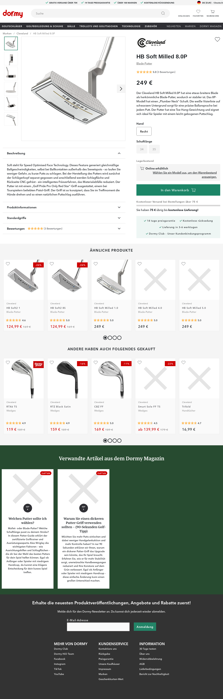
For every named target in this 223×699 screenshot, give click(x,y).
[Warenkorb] (212, 13)
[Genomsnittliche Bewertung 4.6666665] (189, 423)
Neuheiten (174, 26)
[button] (184, 12)
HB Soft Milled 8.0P (44, 33)
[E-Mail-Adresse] (98, 626)
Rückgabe (104, 653)
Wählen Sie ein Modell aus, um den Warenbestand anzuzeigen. (185, 175)
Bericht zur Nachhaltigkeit (154, 674)
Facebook (59, 658)
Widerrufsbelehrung (150, 658)
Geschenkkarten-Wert (111, 679)
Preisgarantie (106, 658)
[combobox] (100, 13)
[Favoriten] (198, 13)
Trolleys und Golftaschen (98, 26)
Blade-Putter (144, 63)
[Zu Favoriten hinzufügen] (217, 39)
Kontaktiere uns (108, 648)
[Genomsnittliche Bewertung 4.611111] (13, 320)
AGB (142, 664)
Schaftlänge (144, 141)
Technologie (131, 26)
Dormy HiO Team (64, 653)
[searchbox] (92, 13)
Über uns (144, 653)
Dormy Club (61, 648)
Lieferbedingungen (150, 669)
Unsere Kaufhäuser (109, 664)
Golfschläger (12, 26)
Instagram (60, 664)
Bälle (71, 26)
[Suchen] (163, 13)
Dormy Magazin (211, 26)
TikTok (58, 669)
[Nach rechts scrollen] (121, 89)
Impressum (105, 669)
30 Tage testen (147, 648)
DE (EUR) (210, 2)
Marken (190, 26)
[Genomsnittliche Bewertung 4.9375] (57, 423)
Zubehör (151, 26)
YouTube (59, 674)
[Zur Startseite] (13, 14)
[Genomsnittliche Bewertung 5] (35, 228)
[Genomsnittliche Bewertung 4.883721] (13, 423)
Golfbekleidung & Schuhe (44, 26)
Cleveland (22, 33)
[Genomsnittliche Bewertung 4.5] (145, 423)
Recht (144, 131)
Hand (140, 123)
